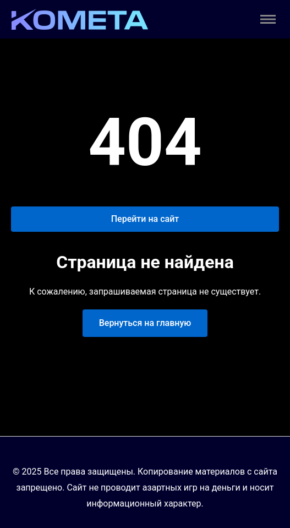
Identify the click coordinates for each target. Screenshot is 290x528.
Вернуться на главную (145, 323)
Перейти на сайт (145, 219)
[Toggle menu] (268, 19)
